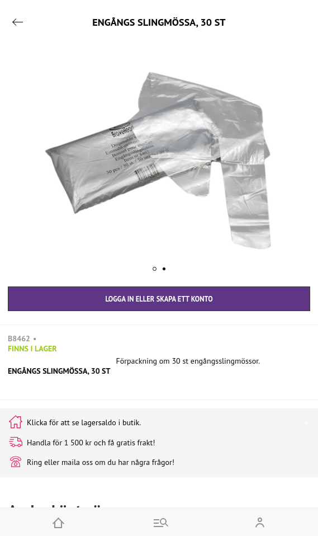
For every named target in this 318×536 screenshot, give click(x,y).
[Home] (58, 522)
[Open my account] (260, 522)
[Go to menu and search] (158, 522)
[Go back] (17, 22)
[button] (159, 161)
